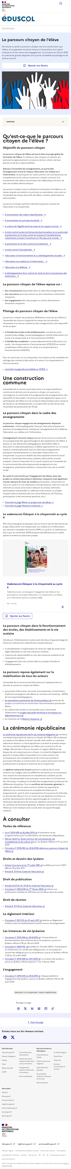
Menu (67, 3)
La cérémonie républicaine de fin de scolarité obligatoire (29, 734)
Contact (24, 1155)
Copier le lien (52, 1008)
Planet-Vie (57, 1060)
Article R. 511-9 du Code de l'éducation (23, 871)
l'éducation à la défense (16, 267)
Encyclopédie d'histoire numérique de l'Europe (44, 1076)
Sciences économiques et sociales (59, 1066)
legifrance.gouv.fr (25, 1144)
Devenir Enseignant (8, 1056)
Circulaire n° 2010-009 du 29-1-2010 (21, 958)
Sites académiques (25, 1076)
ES (48, 1155)
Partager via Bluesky (32, 1008)
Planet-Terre (58, 1056)
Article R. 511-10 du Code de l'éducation (23, 906)
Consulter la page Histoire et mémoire (22, 505)
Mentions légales (8, 1151)
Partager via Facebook (18, 1008)
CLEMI (4, 1072)
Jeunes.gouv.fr (7, 1112)
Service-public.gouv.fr (9, 1108)
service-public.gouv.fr (48, 1144)
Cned (4, 1064)
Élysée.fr (5, 1092)
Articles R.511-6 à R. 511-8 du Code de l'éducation (28, 885)
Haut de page (36, 1022)
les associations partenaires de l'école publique (27, 700)
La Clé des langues (60, 1052)
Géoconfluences (42, 1083)
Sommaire (10, 122)
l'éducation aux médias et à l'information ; (25, 261)
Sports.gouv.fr (7, 1116)
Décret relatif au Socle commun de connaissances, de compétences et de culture (30, 840)
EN (44, 1155)
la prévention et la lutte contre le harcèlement (27, 243)
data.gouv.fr (7, 1144)
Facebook (5, 1037)
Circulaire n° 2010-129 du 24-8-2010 (21, 975)
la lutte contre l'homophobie (18, 249)
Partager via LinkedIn (39, 1008)
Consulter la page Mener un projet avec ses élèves (28, 502)
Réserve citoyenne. (31, 718)
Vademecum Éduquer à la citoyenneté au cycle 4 (34, 585)
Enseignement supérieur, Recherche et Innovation (26, 1070)
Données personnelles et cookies (27, 1151)
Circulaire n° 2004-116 (15, 946)
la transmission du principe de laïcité (22, 220)
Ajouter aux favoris (38, 65)
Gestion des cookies (48, 1151)
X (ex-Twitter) (13, 1037)
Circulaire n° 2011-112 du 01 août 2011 (22, 920)
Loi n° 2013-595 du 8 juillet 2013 (20, 832)
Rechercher (60, 3)
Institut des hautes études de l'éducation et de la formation (26, 1061)
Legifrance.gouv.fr (8, 1104)
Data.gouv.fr (6, 1096)
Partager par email (45, 1008)
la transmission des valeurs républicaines (24, 214)
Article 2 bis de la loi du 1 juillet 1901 (22, 865)
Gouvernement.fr (8, 1100)
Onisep (4, 1060)
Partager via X (25, 1008)
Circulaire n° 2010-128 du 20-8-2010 (21, 937)
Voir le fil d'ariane (8, 28)
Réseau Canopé (7, 1068)
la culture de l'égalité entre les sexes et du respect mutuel (32, 226)
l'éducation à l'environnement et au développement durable (33, 255)
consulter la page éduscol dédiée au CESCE (25, 369)
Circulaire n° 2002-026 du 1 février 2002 (24, 889)
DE (40, 1155)
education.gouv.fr (8, 1052)
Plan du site (33, 1155)
